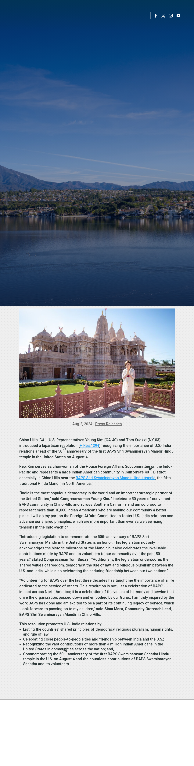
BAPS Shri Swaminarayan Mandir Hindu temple (115, 478)
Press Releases (108, 424)
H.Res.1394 (89, 445)
